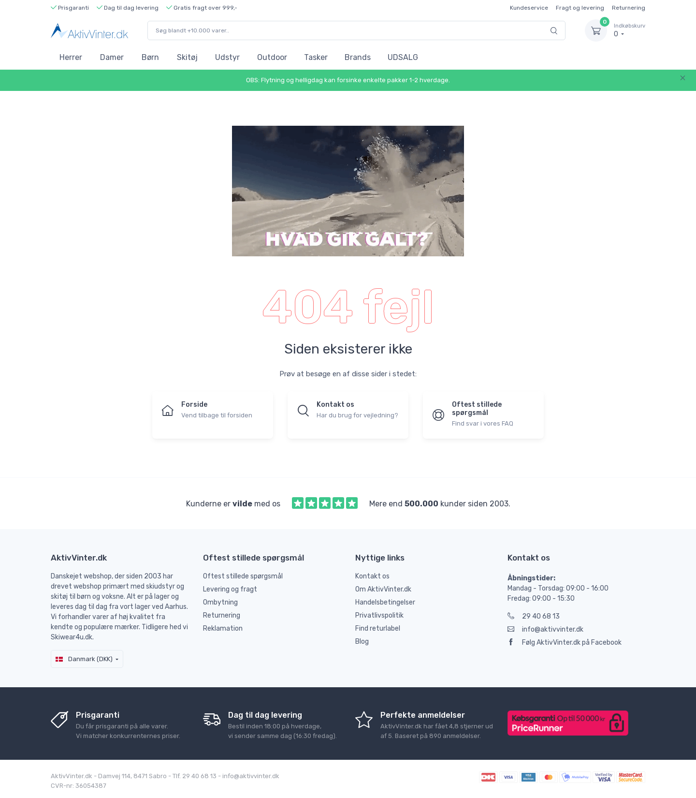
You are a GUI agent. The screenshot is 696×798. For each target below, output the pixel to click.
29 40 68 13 (534, 616)
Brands (358, 57)
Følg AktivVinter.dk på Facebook (565, 642)
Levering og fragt (230, 589)
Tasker (316, 57)
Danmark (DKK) (84, 659)
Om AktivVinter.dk (383, 589)
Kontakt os (372, 576)
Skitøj (187, 57)
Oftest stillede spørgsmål (243, 576)
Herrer (70, 57)
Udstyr (227, 57)
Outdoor (272, 57)
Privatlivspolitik (379, 615)
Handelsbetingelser (385, 602)
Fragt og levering (580, 7)
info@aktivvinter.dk (545, 629)
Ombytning (220, 602)
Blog (362, 641)
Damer (112, 57)
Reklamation (223, 628)
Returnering (628, 7)
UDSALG (403, 57)
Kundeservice (529, 7)
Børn (150, 57)
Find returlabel (377, 628)
